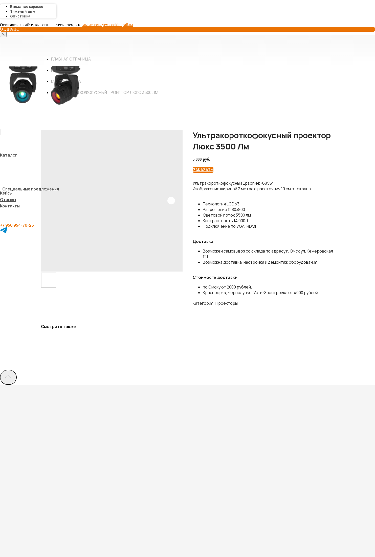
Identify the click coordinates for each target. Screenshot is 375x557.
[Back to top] (8, 377)
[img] (0, 132)
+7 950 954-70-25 (17, 225)
